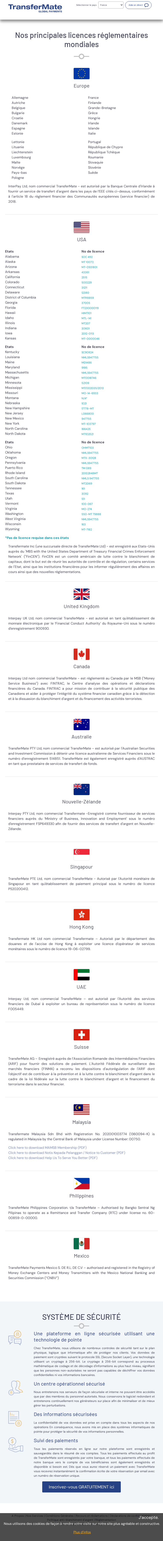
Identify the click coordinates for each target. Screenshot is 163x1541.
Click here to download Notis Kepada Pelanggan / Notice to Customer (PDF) (66, 1152)
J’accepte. (149, 1517)
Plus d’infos (82, 1532)
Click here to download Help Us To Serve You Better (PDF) (52, 1158)
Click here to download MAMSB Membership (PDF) (47, 1147)
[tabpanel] (81, 138)
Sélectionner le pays (86, 5)
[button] (138, 5)
